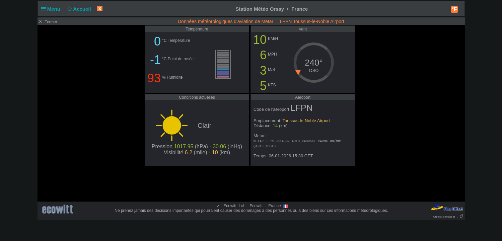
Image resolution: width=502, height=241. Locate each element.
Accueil (78, 9)
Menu (52, 9)
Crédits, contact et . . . (448, 216)
